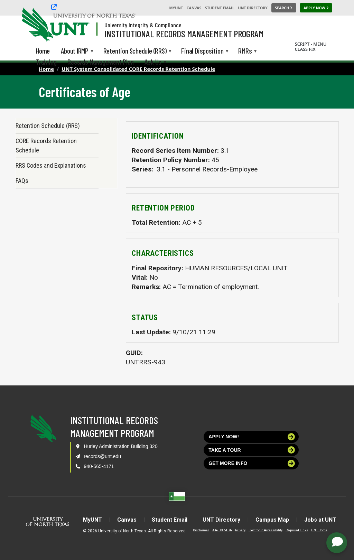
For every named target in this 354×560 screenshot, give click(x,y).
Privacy (240, 530)
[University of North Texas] (35, 23)
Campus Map (272, 519)
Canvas (194, 8)
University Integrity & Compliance (142, 25)
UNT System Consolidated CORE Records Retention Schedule (138, 68)
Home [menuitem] (43, 50)
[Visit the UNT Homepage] (78, 25)
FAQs (22, 180)
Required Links (297, 530)
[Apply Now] (316, 8)
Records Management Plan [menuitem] (100, 61)
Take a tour (251, 450)
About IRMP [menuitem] (74, 51)
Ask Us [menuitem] (153, 62)
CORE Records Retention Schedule (46, 145)
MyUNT (176, 8)
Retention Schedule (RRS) (48, 125)
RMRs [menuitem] (245, 51)
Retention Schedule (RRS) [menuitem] (135, 51)
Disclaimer (201, 530)
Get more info (251, 463)
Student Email (219, 8)
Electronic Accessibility (265, 530)
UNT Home (319, 530)
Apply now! (251, 436)
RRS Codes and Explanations (51, 165)
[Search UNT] (283, 8)
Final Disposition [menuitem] (202, 51)
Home (46, 68)
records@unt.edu (102, 456)
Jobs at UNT (320, 519)
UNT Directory (253, 8)
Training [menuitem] (46, 61)
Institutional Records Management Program (184, 33)
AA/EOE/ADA (222, 530)
